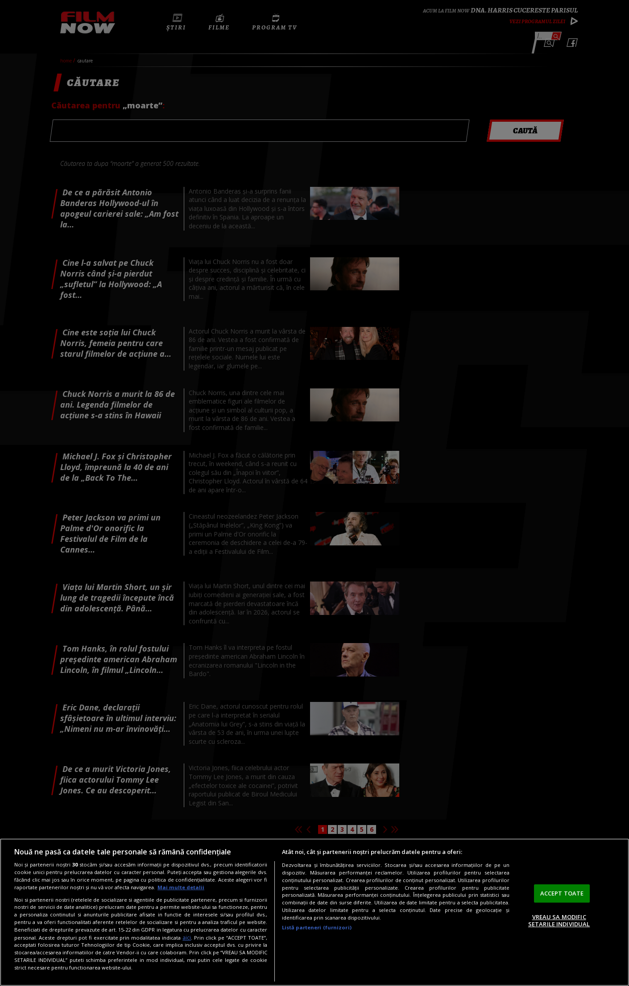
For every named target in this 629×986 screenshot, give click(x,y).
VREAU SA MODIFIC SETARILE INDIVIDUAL (559, 920)
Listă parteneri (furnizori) (317, 927)
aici (186, 937)
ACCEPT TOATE (562, 893)
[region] (314, 912)
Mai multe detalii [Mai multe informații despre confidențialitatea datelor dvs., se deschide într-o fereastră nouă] (180, 887)
